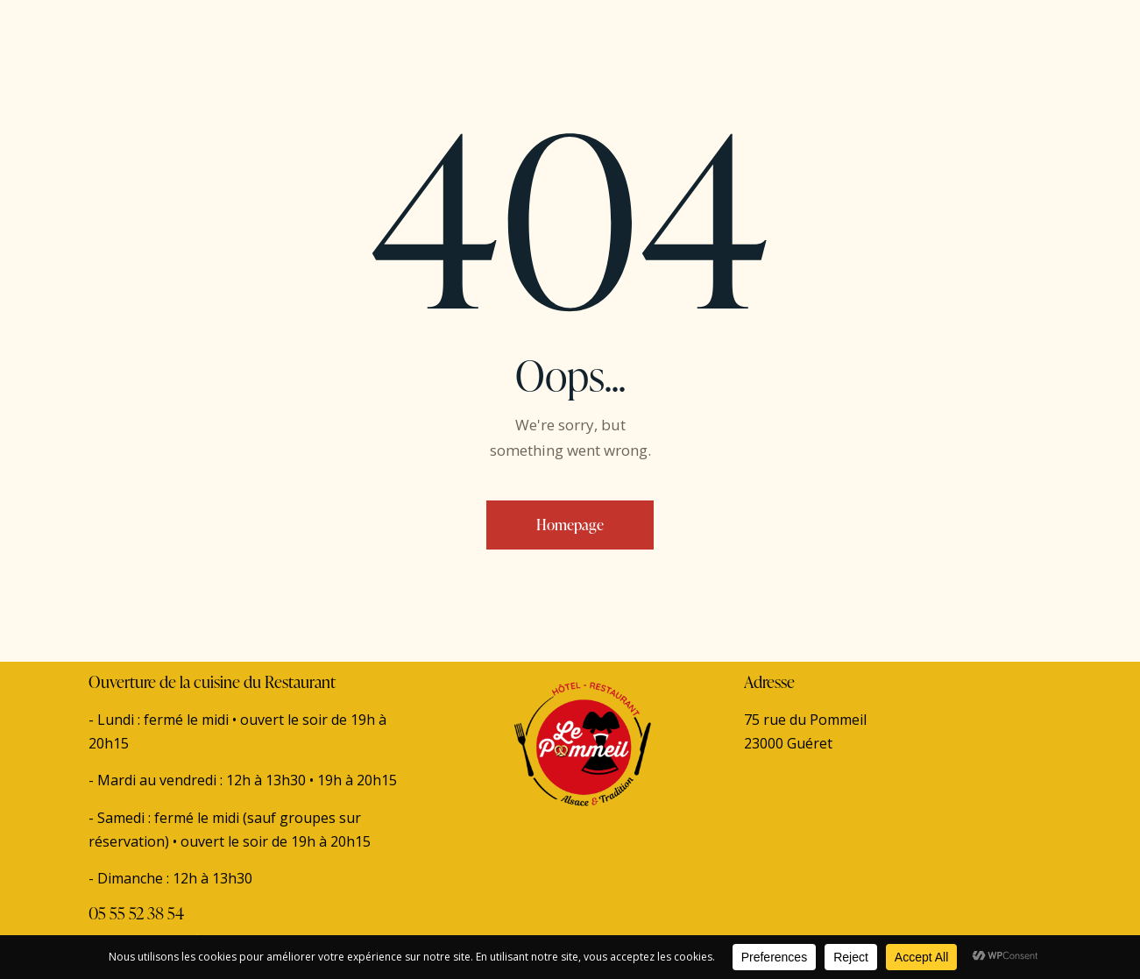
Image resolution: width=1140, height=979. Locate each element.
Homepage (570, 524)
